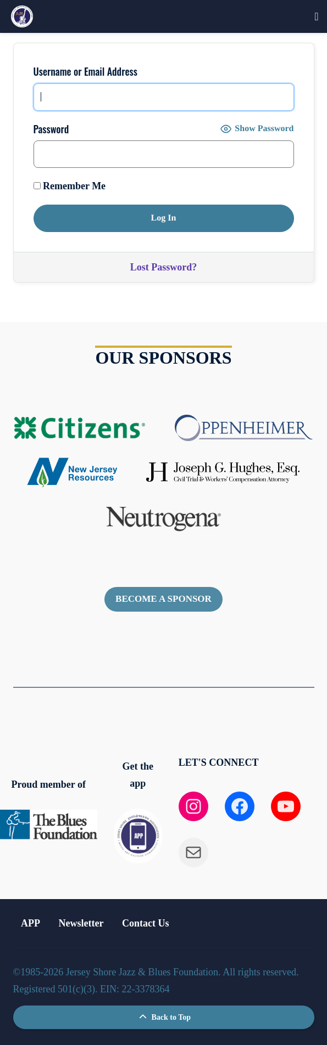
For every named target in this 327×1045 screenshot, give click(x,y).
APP (30, 923)
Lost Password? (163, 267)
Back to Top (163, 1017)
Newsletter (81, 923)
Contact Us (145, 923)
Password (51, 129)
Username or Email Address (85, 71)
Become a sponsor (163, 599)
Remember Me (70, 185)
